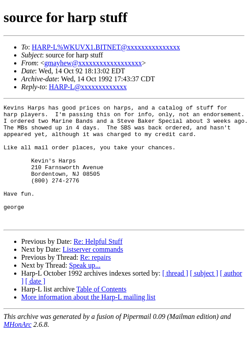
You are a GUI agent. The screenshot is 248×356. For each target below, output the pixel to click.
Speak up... (85, 289)
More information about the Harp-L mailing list (88, 321)
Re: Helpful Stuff (98, 265)
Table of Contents (101, 313)
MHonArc (17, 348)
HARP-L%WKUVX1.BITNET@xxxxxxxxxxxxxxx (106, 47)
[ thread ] (175, 297)
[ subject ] (204, 297)
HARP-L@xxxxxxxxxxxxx (88, 87)
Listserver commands (93, 273)
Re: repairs (95, 281)
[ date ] (35, 305)
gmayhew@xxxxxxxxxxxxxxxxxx (93, 63)
